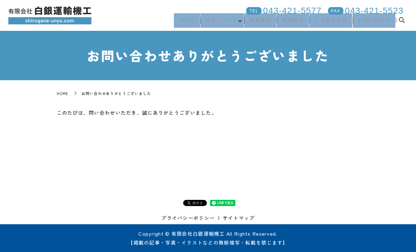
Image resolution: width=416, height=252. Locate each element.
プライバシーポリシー (188, 217)
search (402, 22)
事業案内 (256, 22)
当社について (216, 22)
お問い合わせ (374, 22)
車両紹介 (290, 22)
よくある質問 (329, 22)
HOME (180, 22)
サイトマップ (239, 217)
